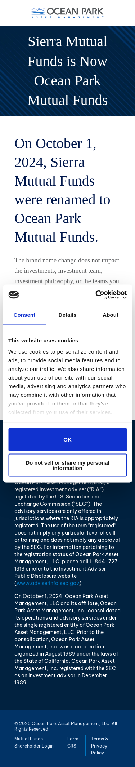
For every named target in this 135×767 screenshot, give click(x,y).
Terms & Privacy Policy (99, 745)
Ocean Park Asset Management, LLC (67, 13)
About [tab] (110, 314)
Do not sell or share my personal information (67, 465)
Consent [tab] (24, 314)
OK (67, 439)
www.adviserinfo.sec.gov (48, 583)
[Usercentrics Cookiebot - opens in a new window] (96, 295)
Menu (124, 12)
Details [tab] (68, 314)
